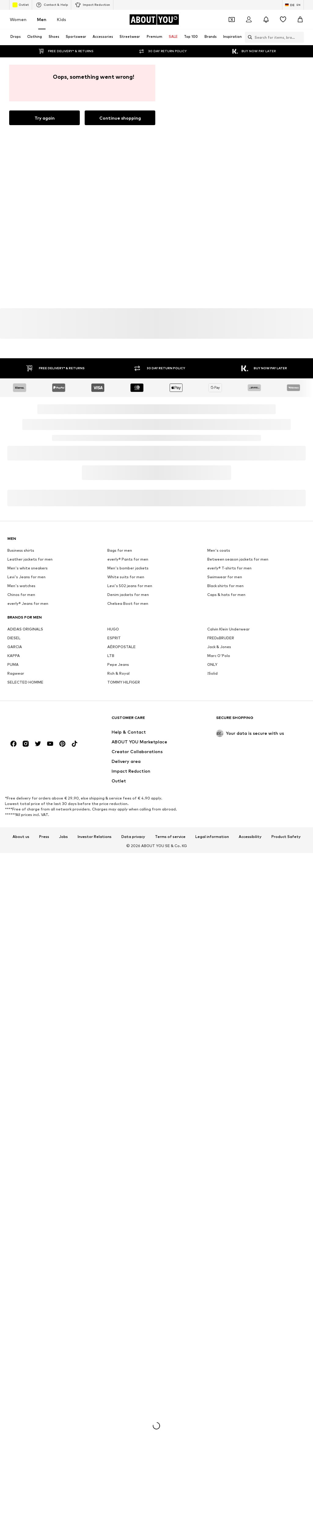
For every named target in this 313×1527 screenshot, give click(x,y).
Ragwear (15, 673)
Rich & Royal (118, 673)
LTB (110, 655)
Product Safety (286, 837)
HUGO (113, 629)
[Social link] (13, 743)
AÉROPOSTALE (121, 646)
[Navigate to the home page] (154, 19)
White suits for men (125, 577)
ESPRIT (114, 638)
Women (18, 19)
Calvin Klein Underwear (228, 629)
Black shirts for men (225, 585)
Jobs (63, 837)
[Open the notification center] (266, 19)
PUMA (13, 664)
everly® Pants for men (127, 559)
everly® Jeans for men (27, 603)
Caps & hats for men (226, 594)
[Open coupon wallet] (231, 19)
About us (21, 837)
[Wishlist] (283, 19)
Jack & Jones (219, 646)
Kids (61, 19)
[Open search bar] (248, 37)
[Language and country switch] (293, 5)
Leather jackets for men (30, 559)
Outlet (21, 4)
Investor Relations (95, 837)
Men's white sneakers (27, 568)
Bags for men (119, 550)
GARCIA (14, 646)
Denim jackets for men (128, 594)
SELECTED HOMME (25, 682)
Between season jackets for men (237, 559)
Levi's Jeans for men (26, 577)
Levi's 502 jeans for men (129, 585)
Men (41, 19)
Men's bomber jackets (128, 568)
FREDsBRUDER (220, 638)
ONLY (212, 664)
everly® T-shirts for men (229, 568)
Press (44, 837)
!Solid (212, 673)
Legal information (212, 837)
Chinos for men (21, 594)
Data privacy (133, 837)
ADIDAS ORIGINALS (25, 629)
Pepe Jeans (118, 664)
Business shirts (20, 550)
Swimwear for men (224, 577)
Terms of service (170, 837)
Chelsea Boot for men (127, 603)
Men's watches (21, 585)
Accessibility (250, 837)
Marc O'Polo (218, 655)
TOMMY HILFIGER (123, 682)
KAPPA (13, 655)
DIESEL (13, 638)
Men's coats (218, 550)
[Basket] (300, 19)
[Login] (248, 19)
